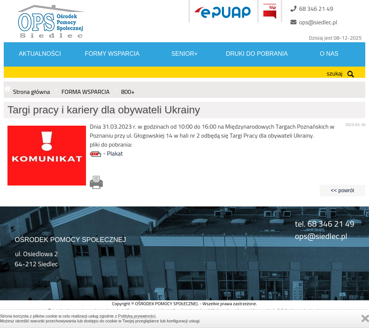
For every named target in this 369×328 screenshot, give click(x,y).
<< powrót (342, 190)
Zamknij (365, 318)
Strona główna (31, 91)
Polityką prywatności (137, 316)
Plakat (115, 153)
